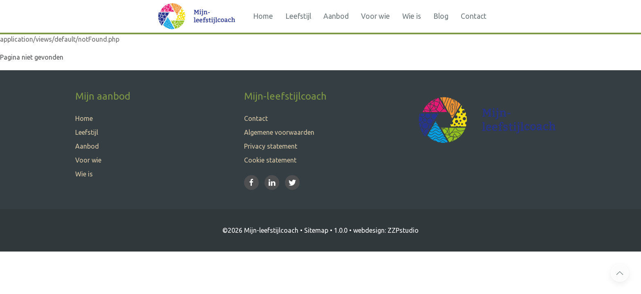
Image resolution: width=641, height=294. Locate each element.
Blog (440, 16)
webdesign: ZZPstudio (386, 230)
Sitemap (316, 230)
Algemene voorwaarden (279, 132)
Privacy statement (270, 146)
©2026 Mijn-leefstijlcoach (260, 230)
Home (263, 16)
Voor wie (375, 16)
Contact (473, 16)
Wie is (411, 16)
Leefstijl (298, 16)
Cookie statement (270, 160)
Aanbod (336, 16)
